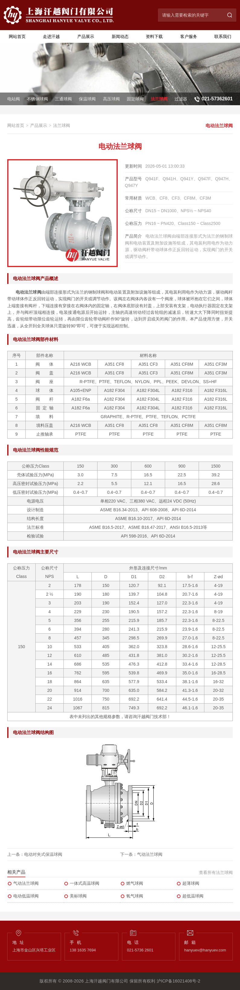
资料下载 (154, 36)
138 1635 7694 (83, 950)
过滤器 (180, 98)
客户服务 (188, 36)
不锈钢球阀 (37, 98)
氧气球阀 (131, 896)
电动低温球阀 (23, 896)
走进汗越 (51, 36)
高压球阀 (111, 98)
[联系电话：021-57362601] (213, 98)
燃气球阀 (131, 883)
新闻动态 (120, 36)
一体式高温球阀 (81, 883)
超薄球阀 (187, 883)
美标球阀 (75, 896)
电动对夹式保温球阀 (43, 854)
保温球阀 (87, 98)
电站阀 (13, 98)
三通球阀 (63, 98)
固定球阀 (135, 98)
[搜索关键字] (190, 15)
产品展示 (85, 36)
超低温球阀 (189, 896)
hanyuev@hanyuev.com (205, 950)
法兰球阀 (159, 98)
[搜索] (229, 15)
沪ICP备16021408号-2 (178, 981)
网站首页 (17, 36)
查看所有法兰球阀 (216, 872)
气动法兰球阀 (149, 854)
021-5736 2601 (140, 950)
